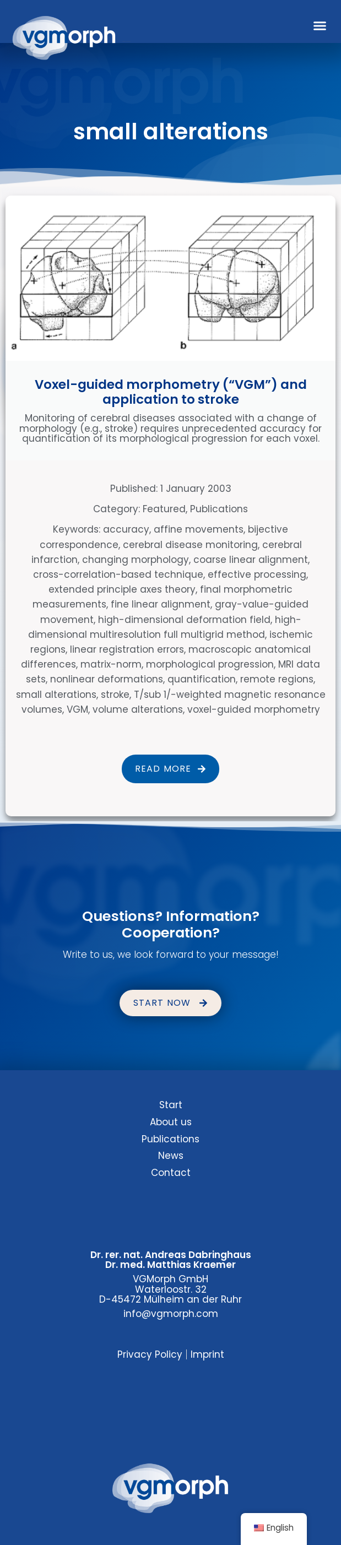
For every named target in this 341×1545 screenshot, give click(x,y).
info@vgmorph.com (170, 1313)
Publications (219, 509)
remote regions (276, 679)
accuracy (126, 529)
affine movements (198, 529)
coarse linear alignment (250, 559)
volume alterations (138, 709)
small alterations (56, 694)
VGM (77, 709)
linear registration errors (127, 649)
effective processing (257, 574)
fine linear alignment (160, 604)
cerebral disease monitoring (190, 544)
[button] (320, 25)
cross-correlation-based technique (118, 574)
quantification (201, 679)
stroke (115, 694)
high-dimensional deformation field (184, 619)
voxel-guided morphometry (253, 709)
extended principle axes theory (122, 589)
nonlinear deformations (106, 679)
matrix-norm (111, 664)
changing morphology (135, 559)
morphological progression (210, 664)
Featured (164, 509)
